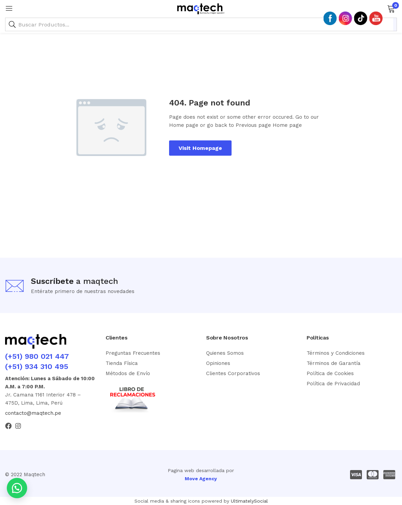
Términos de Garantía (334, 363)
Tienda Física (122, 363)
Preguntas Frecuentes (133, 353)
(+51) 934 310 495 (36, 366)
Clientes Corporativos (233, 373)
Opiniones (218, 363)
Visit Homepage (200, 148)
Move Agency (201, 478)
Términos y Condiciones (336, 353)
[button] (391, 8)
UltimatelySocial (249, 501)
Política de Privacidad (333, 384)
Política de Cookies (330, 373)
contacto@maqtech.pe (33, 413)
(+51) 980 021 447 (37, 356)
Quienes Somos (225, 353)
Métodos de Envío (128, 373)
